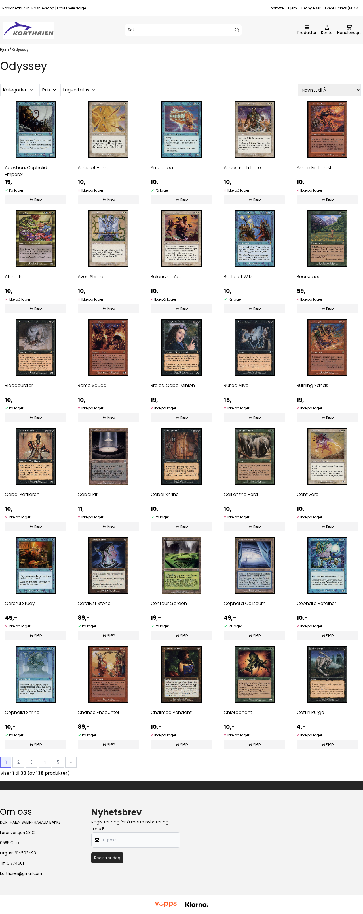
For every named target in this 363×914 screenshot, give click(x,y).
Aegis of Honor (94, 167)
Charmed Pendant (171, 712)
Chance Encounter (98, 712)
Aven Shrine (90, 276)
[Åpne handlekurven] (349, 30)
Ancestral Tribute (242, 167)
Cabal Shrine (165, 494)
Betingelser (310, 8)
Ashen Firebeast (314, 167)
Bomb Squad (92, 385)
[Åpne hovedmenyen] (307, 30)
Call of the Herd (241, 494)
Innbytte (277, 8)
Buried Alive (236, 385)
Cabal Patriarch (22, 494)
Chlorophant (238, 712)
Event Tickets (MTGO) (343, 8)
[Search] (237, 30)
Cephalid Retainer (316, 603)
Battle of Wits (238, 276)
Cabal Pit (88, 494)
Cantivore (307, 494)
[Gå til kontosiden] (327, 30)
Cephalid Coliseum (244, 603)
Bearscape (309, 276)
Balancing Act (166, 276)
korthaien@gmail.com (21, 873)
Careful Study (20, 603)
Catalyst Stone (94, 603)
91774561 (15, 863)
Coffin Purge (310, 712)
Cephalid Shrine (22, 712)
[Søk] (183, 30)
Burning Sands (312, 385)
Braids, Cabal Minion (173, 385)
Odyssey (20, 49)
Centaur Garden (169, 603)
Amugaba (162, 167)
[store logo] (28, 30)
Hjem (292, 8)
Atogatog (16, 276)
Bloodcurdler (19, 385)
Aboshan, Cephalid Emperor (26, 171)
